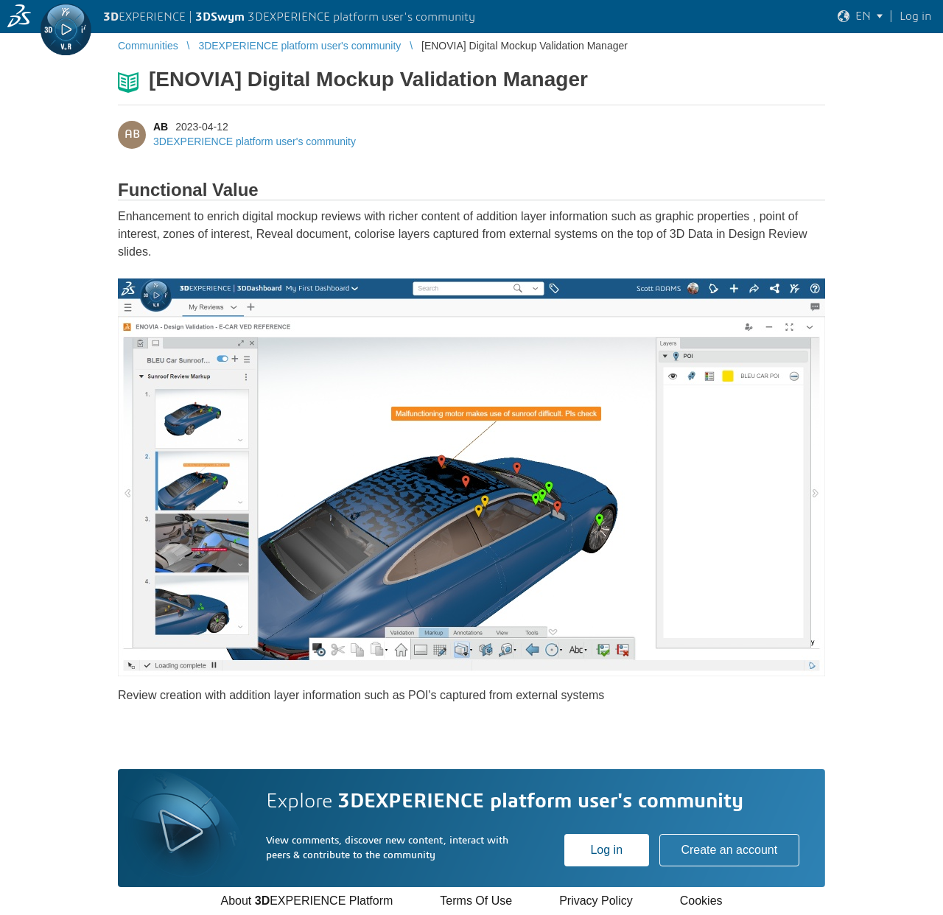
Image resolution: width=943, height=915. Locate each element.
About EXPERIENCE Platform (306, 900)
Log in (606, 850)
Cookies (701, 900)
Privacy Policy (596, 900)
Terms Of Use (476, 900)
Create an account (729, 850)
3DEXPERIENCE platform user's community (254, 141)
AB (160, 127)
